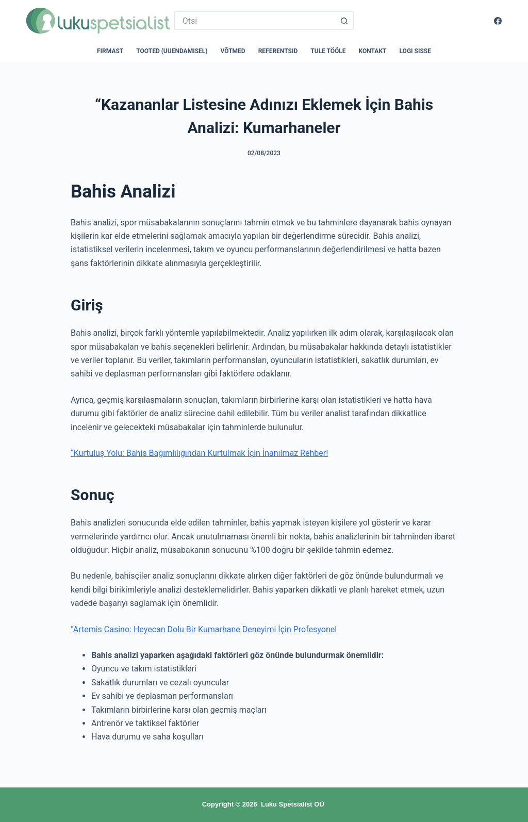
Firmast (110, 51)
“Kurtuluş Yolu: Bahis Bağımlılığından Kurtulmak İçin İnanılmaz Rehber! (199, 453)
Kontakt (373, 51)
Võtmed (233, 51)
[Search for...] (255, 20)
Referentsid (278, 51)
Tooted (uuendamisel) (171, 51)
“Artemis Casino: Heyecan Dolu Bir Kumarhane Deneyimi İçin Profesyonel (204, 629)
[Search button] (344, 20)
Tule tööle (327, 51)
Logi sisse (416, 51)
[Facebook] (498, 21)
